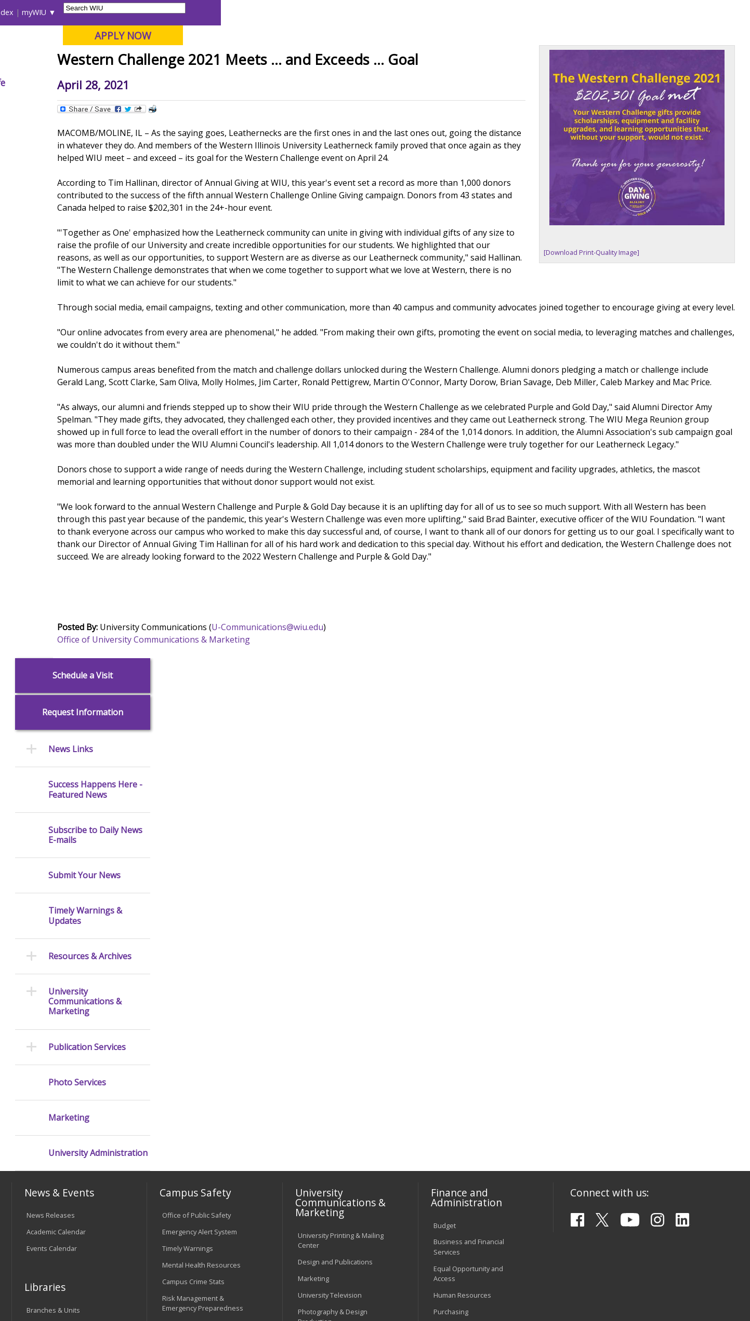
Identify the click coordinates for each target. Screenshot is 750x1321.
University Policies (326, 1047)
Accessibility (52, 1240)
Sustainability (177, 1240)
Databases (43, 981)
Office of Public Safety (196, 853)
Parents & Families (47, 12)
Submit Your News (84, 339)
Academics (154, 82)
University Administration (98, 617)
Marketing (68, 581)
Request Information (82, 176)
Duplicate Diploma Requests (55, 1090)
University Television (330, 933)
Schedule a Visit (82, 139)
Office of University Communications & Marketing (253, 790)
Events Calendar (52, 886)
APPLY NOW (652, 35)
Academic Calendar (56, 870)
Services (40, 997)
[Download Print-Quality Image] (594, 326)
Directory (485, 12)
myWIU (563, 12)
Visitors (100, 12)
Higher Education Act (330, 976)
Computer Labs (185, 1044)
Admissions (224, 82)
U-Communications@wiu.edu (368, 778)
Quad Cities (252, 61)
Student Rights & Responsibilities (324, 1155)
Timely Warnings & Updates (85, 379)
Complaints (315, 1177)
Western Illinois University (166, 45)
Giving (444, 82)
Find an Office (454, 1037)
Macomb (202, 61)
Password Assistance (195, 1077)
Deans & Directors (461, 1054)
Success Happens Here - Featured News (95, 253)
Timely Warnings (187, 886)
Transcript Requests (58, 1069)
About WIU (84, 82)
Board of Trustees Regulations (326, 1069)
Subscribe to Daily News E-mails (95, 298)
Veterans (234, 1240)
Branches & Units (53, 947)
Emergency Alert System (199, 870)
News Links (70, 213)
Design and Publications (335, 900)
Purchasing (450, 950)
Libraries (380, 12)
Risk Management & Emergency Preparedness (202, 941)
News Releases (51, 853)
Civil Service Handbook (333, 1134)
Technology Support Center (205, 1094)
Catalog (38, 964)
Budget (444, 863)
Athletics (388, 82)
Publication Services (87, 510)
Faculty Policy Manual (330, 1090)
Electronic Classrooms (196, 1061)
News (222, 106)
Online (298, 61)
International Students (159, 12)
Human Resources (462, 933)
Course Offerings (432, 12)
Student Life (508, 82)
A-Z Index (526, 12)
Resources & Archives (89, 420)
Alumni (288, 82)
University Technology (196, 1110)
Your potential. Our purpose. (118, 61)
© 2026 (40, 1286)
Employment (113, 1240)
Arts (337, 82)
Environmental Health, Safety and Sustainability (200, 967)
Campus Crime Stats (193, 919)
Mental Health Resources (201, 903)
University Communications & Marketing (85, 466)
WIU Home (185, 106)
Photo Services (77, 546)
